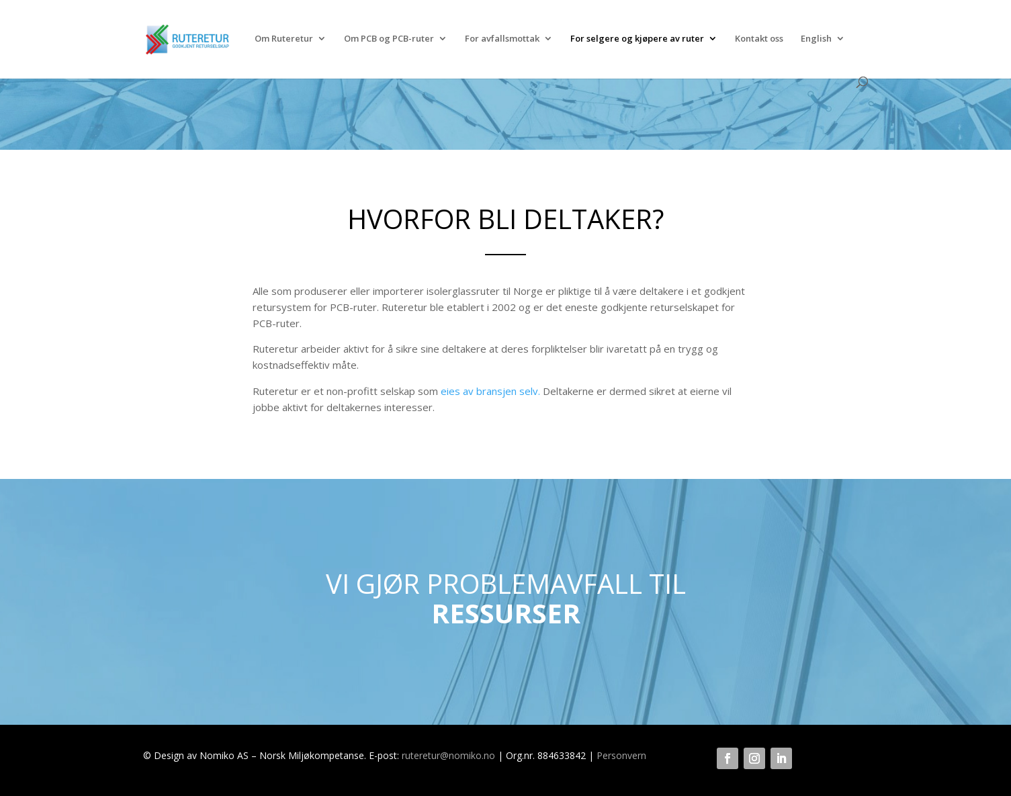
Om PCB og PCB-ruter (389, 39)
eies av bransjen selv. (490, 391)
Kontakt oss (759, 39)
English (816, 39)
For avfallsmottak (502, 39)
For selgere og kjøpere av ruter (637, 39)
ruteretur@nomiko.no (448, 755)
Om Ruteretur (284, 39)
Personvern (621, 755)
